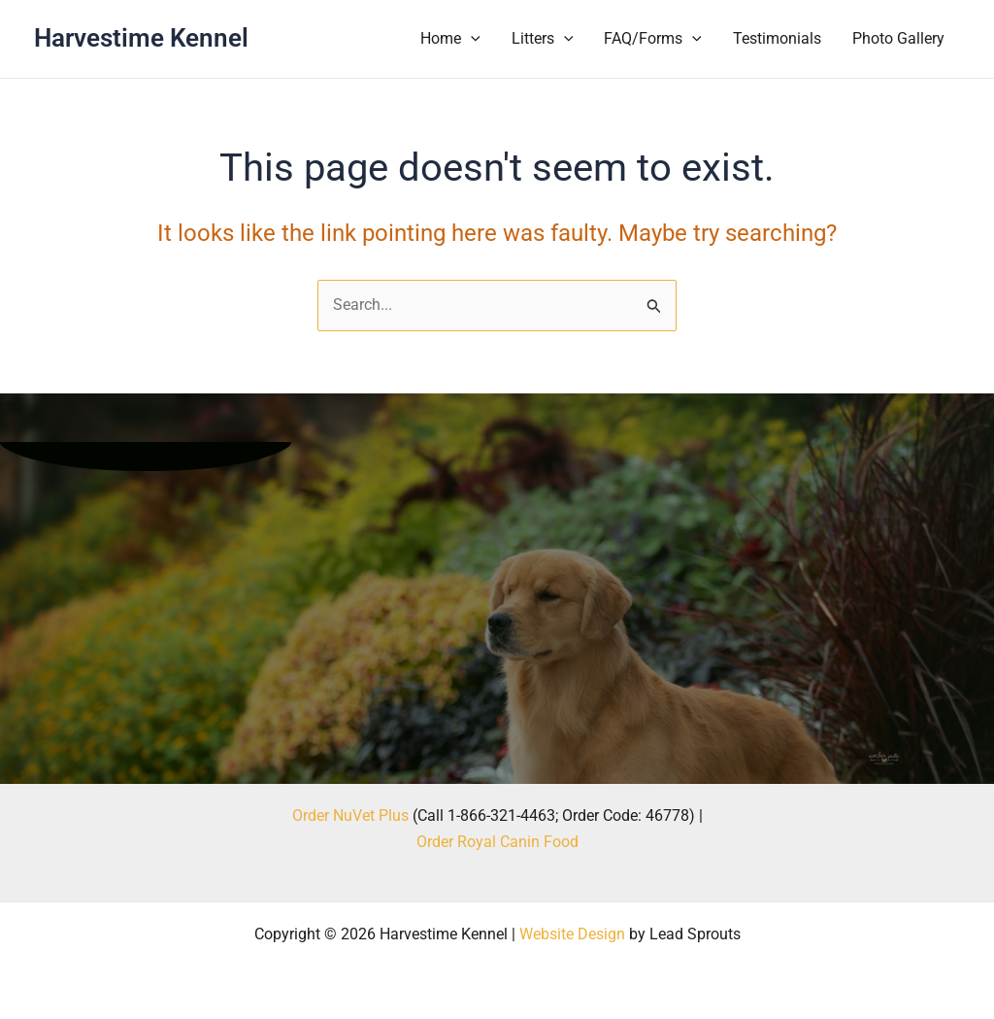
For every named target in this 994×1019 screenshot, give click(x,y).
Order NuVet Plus (350, 815)
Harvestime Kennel (141, 37)
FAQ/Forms (653, 39)
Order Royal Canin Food (497, 841)
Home (450, 39)
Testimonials (777, 38)
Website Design (572, 934)
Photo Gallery (898, 38)
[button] (470, 39)
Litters (543, 39)
